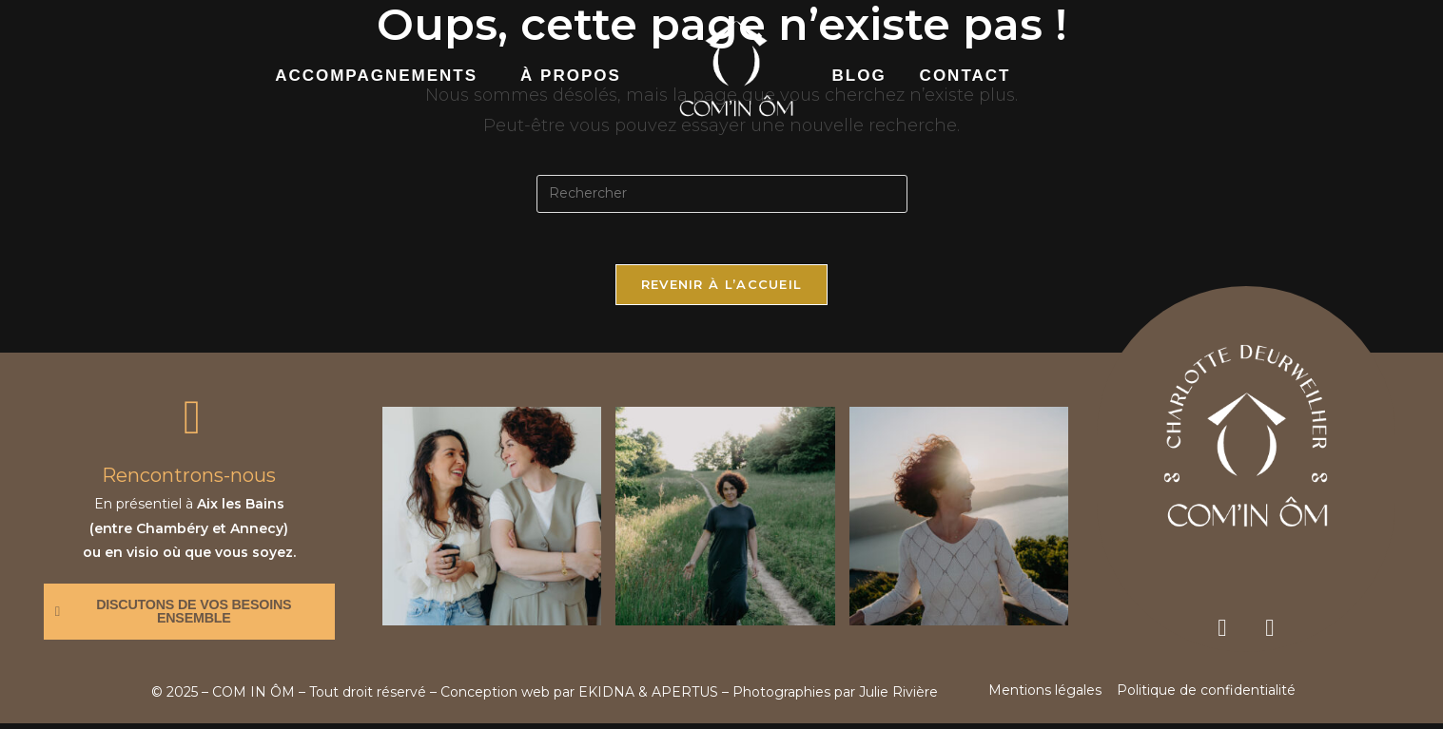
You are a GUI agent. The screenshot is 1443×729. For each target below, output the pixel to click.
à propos (570, 76)
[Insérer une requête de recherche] (721, 194)
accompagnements (376, 76)
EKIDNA (606, 697)
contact (965, 76)
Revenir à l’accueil (722, 289)
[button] (381, 76)
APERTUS (685, 697)
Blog (859, 76)
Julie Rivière (898, 697)
